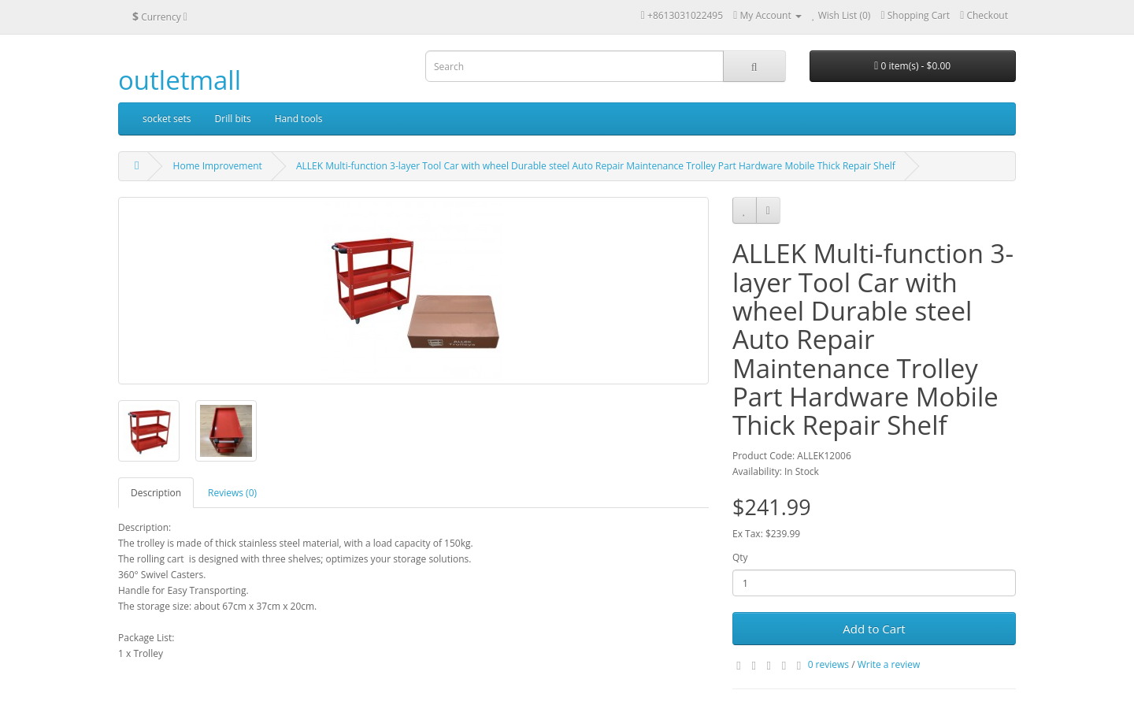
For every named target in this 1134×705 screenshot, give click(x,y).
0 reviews (828, 664)
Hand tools (299, 118)
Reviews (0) (232, 492)
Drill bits (233, 118)
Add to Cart (874, 628)
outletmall (179, 80)
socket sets (167, 118)
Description (156, 492)
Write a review (889, 664)
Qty (740, 557)
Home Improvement (217, 166)
